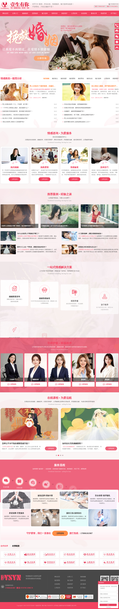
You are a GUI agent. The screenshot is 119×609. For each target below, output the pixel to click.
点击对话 (79, 37)
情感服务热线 (115, 4)
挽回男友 (81, 78)
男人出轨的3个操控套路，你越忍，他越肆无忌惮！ (48, 86)
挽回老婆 (64, 78)
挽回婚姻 (46, 78)
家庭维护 (64, 13)
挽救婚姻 (83, 576)
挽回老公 (55, 78)
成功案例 (83, 584)
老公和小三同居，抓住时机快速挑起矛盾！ (15, 118)
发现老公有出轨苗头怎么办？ (88, 247)
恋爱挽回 (35, 13)
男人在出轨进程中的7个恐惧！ (73, 118)
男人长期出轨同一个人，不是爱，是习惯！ (15, 104)
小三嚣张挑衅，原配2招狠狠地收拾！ (90, 233)
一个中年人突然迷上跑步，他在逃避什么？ (15, 107)
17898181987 (86, 533)
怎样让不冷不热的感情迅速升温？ (16, 443)
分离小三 (15, 13)
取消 (67, 37)
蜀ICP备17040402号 (47, 605)
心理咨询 (74, 13)
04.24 (55, 107)
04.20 (117, 111)
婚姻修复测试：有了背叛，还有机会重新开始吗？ (79, 114)
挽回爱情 (72, 78)
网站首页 (5, 13)
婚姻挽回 (25, 13)
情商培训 (55, 13)
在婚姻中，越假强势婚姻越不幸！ (74, 111)
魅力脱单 (45, 13)
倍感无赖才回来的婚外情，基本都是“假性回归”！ (17, 111)
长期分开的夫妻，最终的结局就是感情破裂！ (78, 107)
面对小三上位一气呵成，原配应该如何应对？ (32, 247)
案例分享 (94, 13)
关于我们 (114, 13)
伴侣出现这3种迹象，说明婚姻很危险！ (76, 104)
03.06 (55, 121)
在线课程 (84, 13)
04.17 (117, 114)
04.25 (55, 104)
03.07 (55, 118)
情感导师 (104, 13)
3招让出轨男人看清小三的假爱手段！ (13, 122)
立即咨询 (15, 179)
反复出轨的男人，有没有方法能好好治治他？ (16, 114)
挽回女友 (90, 78)
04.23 (55, 111)
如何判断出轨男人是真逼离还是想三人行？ (77, 122)
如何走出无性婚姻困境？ (72, 443)
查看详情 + (44, 97)
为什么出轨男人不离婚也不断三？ (28, 233)
